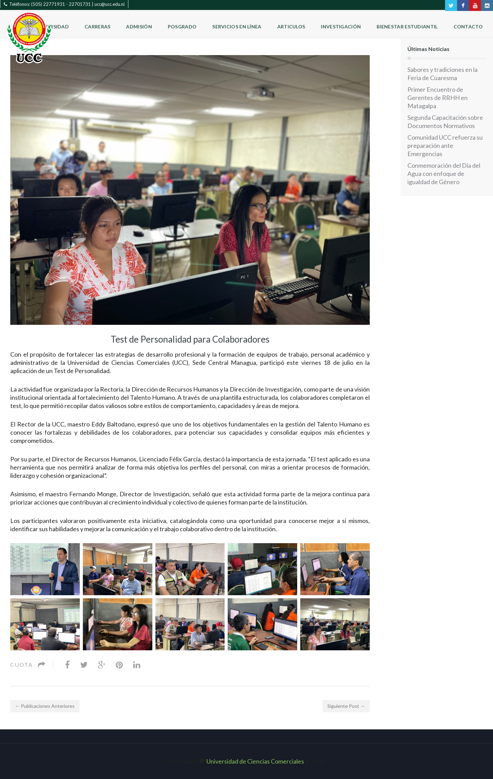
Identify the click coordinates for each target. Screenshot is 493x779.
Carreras (97, 26)
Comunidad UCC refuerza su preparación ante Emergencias (445, 145)
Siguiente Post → (346, 706)
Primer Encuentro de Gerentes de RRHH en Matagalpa (437, 98)
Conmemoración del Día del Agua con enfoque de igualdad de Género (443, 174)
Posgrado (182, 26)
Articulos (291, 26)
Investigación (341, 26)
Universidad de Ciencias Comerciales (255, 761)
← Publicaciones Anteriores (45, 706)
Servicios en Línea (236, 26)
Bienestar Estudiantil (407, 26)
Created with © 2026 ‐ (246, 761)
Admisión (139, 26)
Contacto (468, 26)
